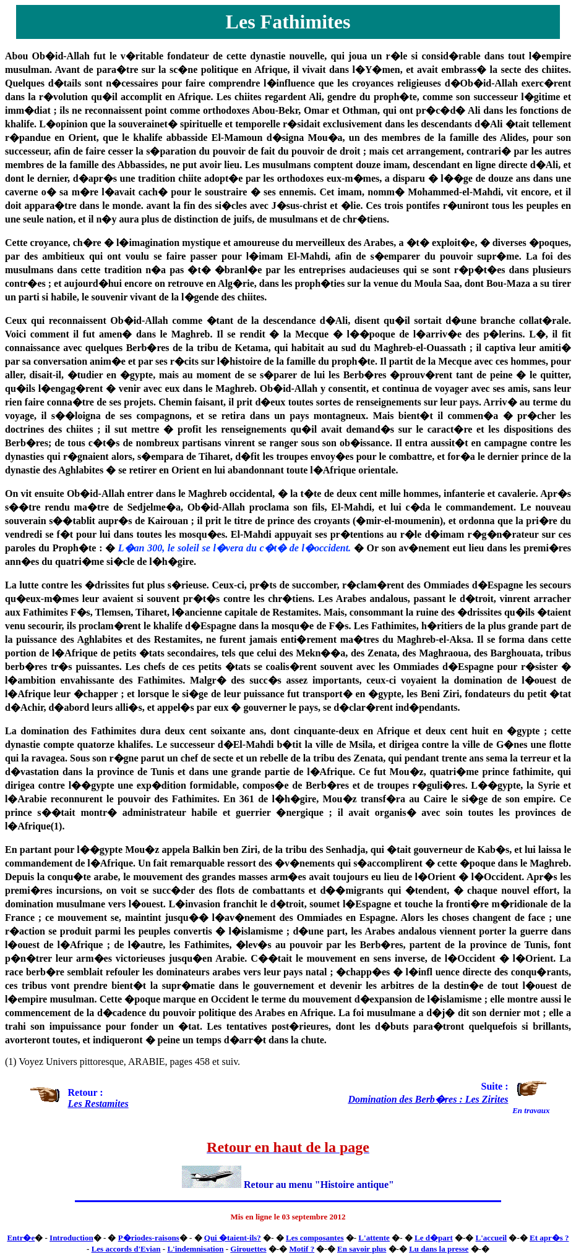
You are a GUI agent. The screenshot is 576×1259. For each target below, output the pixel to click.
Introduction (71, 1237)
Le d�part (434, 1237)
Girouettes (248, 1248)
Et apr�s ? (549, 1237)
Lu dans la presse (438, 1248)
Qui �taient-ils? (232, 1237)
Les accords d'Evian (126, 1248)
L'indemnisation (195, 1248)
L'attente (374, 1237)
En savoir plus (361, 1248)
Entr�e (21, 1237)
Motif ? (301, 1248)
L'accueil (491, 1237)
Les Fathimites (288, 22)
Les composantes (315, 1237)
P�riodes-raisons (148, 1237)
